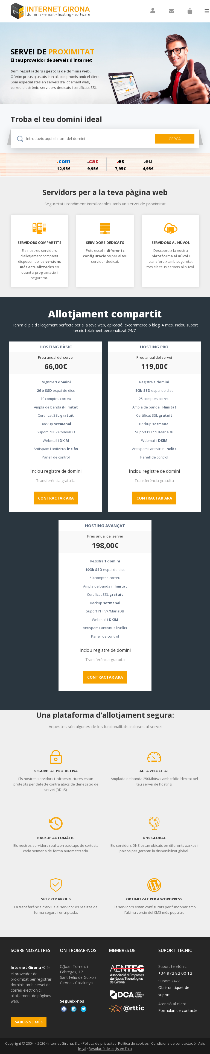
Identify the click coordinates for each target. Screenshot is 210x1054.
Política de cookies (133, 1043)
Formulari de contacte (177, 1010)
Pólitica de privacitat (99, 1043)
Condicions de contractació (173, 1043)
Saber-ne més (29, 1021)
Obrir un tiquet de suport (173, 991)
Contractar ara (56, 498)
